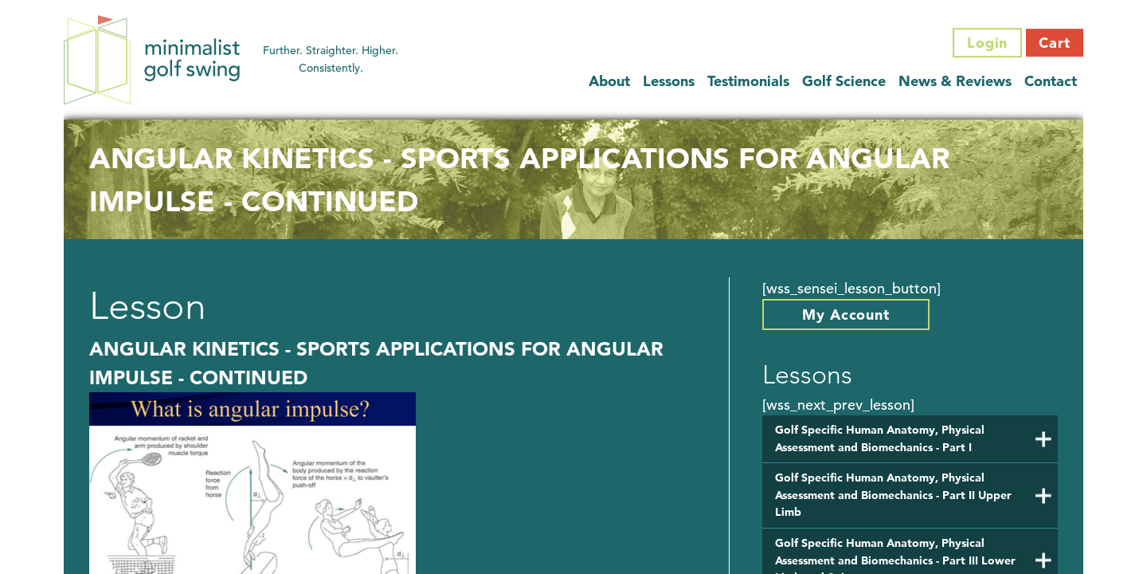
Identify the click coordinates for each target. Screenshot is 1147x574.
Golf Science (844, 81)
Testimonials (748, 81)
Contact (1050, 81)
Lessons (669, 81)
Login (987, 42)
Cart (1055, 42)
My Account (846, 314)
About (609, 81)
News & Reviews (955, 81)
